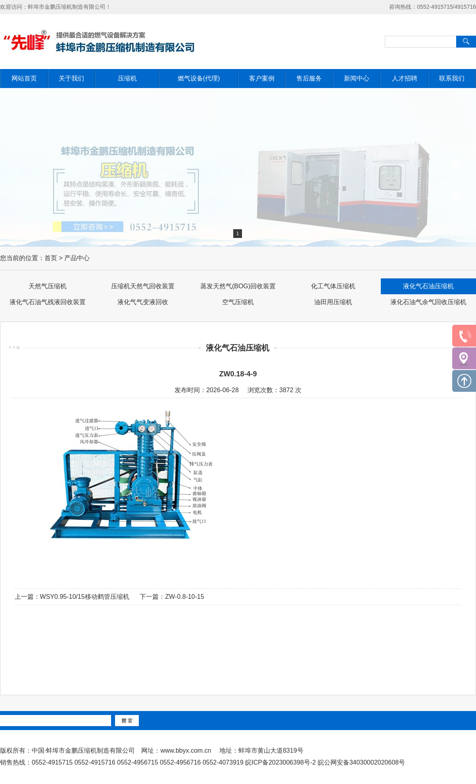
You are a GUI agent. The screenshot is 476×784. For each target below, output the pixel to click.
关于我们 (71, 78)
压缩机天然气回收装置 (143, 286)
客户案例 (261, 78)
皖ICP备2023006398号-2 (280, 762)
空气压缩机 (238, 302)
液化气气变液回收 (142, 302)
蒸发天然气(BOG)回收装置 (238, 286)
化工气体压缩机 (333, 286)
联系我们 (451, 78)
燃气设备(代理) (199, 78)
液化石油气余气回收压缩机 (428, 302)
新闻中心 (356, 78)
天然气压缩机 (48, 286)
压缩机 (127, 78)
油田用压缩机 (333, 302)
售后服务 (309, 78)
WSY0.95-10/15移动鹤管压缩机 (84, 596)
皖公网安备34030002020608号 (361, 762)
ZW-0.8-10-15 (184, 596)
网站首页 (24, 78)
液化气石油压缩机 (428, 286)
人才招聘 (404, 78)
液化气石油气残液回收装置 (48, 302)
